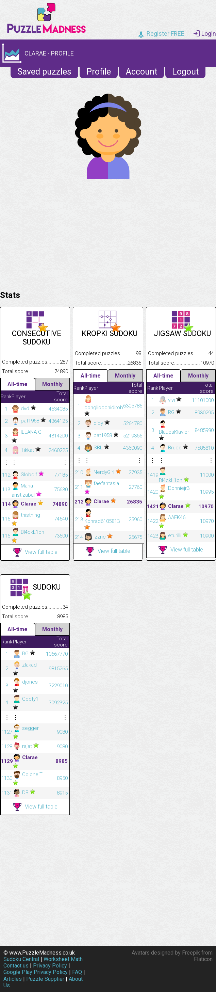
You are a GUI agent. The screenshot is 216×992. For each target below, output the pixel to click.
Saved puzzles (44, 72)
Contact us (16, 965)
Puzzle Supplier (45, 979)
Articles (12, 979)
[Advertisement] (108, 233)
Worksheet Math (63, 959)
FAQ (77, 972)
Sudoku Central (21, 959)
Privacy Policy (50, 965)
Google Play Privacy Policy (35, 972)
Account (141, 72)
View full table (35, 552)
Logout (185, 72)
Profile (98, 72)
